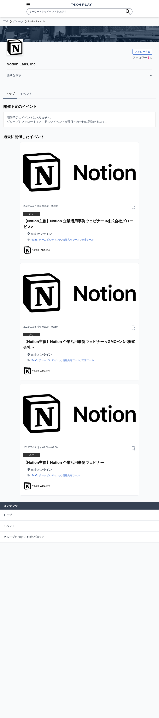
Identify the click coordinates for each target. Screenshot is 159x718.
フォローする (142, 51)
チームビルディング (50, 239)
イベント (9, 526)
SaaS (34, 239)
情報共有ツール (71, 239)
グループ (18, 21)
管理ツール (87, 239)
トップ (7, 515)
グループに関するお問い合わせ (23, 537)
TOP (5, 21)
